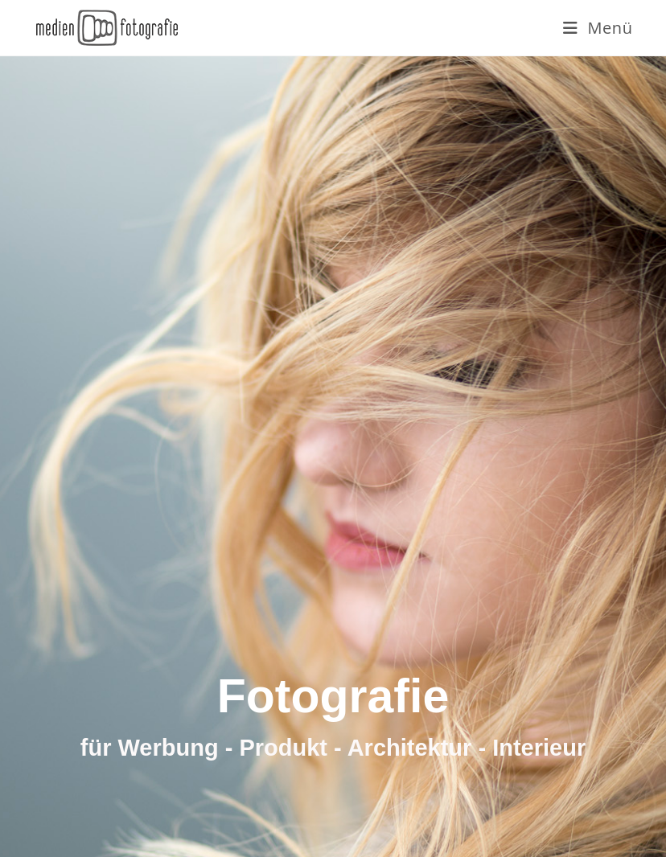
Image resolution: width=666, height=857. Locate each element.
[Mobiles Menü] (598, 28)
